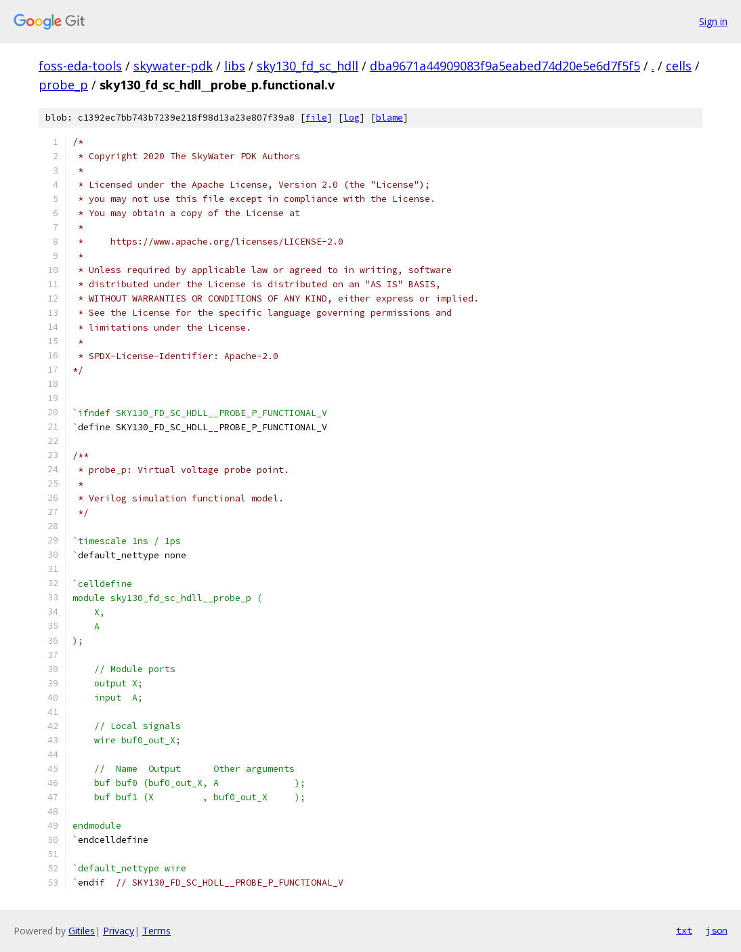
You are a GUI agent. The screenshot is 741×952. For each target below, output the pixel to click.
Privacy (118, 930)
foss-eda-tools (80, 66)
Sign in (713, 21)
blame (389, 117)
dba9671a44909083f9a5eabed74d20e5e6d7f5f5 (505, 66)
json (716, 930)
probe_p (63, 85)
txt (684, 930)
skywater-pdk (173, 66)
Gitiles (81, 930)
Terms (156, 930)
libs (234, 66)
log (351, 117)
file (316, 117)
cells (679, 66)
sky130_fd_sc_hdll (307, 66)
